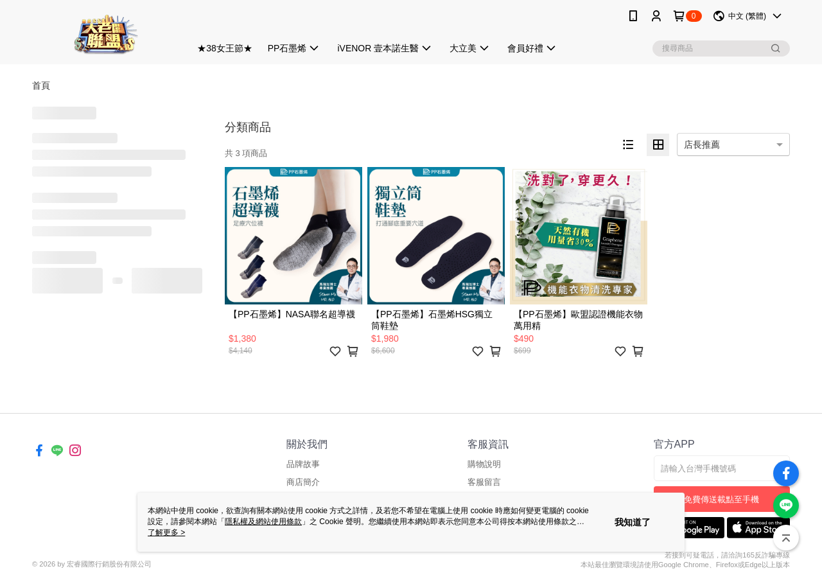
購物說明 (484, 464)
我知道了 (633, 522)
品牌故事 (303, 464)
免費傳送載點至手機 (721, 499)
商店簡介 (303, 482)
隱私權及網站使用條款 (263, 521)
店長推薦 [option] (702, 144)
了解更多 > (166, 532)
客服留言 (484, 482)
